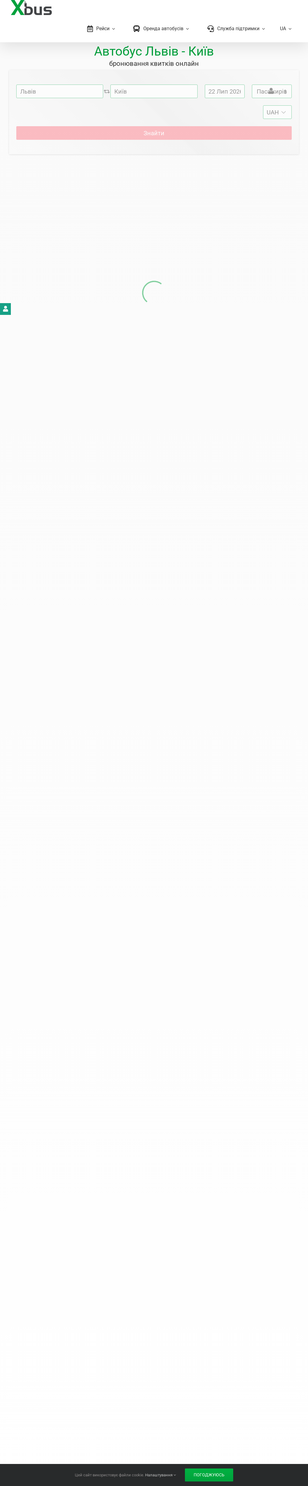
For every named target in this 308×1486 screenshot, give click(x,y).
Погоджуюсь (209, 1474)
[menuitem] (285, 28)
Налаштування (160, 1475)
